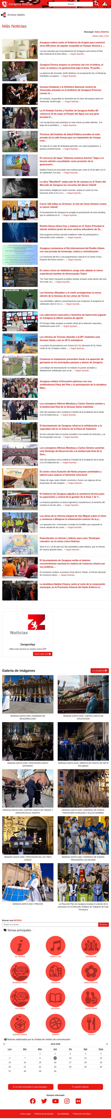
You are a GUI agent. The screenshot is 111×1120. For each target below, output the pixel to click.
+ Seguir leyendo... (77, 54)
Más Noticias (14, 26)
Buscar (103, 925)
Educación (55, 998)
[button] (42, 654)
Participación (91, 947)
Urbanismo (55, 973)
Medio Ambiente (91, 973)
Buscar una (12, 920)
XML (101, 36)
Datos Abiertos (102, 32)
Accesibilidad (63, 1114)
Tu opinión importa (80, 1087)
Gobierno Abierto (20, 1025)
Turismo (91, 1025)
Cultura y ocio (55, 947)
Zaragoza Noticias (20, 4)
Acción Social (91, 998)
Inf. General (20, 947)
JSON (95, 36)
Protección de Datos (82, 1114)
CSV (107, 36)
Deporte (55, 1025)
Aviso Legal (25, 1114)
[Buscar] (97, 4)
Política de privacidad (43, 1114)
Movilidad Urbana (20, 973)
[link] (4, 1044)
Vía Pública (20, 998)
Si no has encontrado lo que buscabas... (30, 1087)
